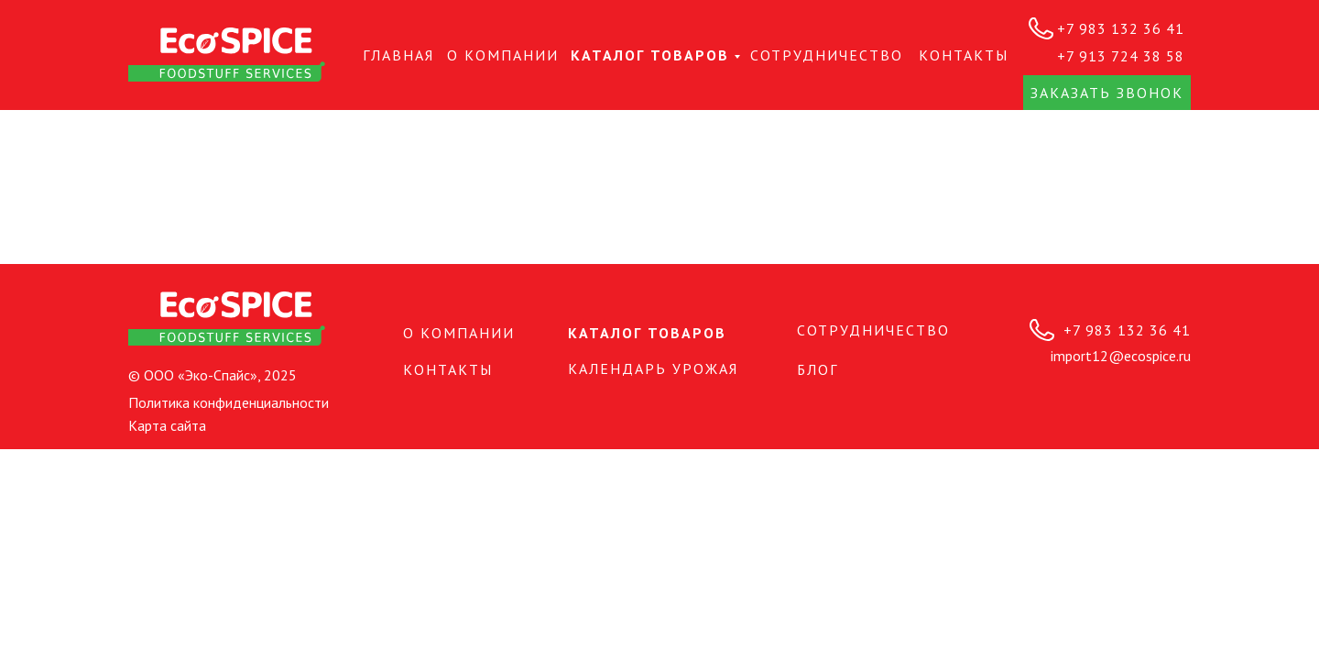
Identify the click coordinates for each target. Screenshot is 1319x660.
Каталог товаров (650, 55)
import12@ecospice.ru (1121, 355)
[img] (226, 55)
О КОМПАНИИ (503, 55)
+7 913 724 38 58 (1120, 56)
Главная (398, 55)
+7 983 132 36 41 (1120, 28)
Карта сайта (167, 425)
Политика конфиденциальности (228, 402)
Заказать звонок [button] (1106, 92)
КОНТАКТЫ (963, 55)
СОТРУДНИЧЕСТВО (826, 55)
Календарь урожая (653, 368)
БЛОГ (817, 369)
